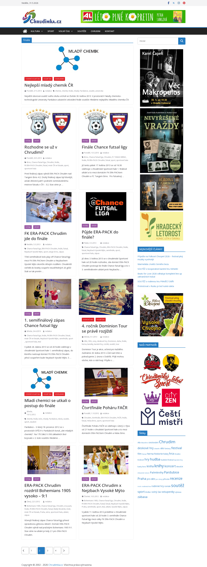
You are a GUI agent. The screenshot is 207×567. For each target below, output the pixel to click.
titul (39, 341)
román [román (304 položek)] (167, 486)
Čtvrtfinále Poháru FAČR (105, 407)
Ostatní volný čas (33, 79)
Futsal (28, 141)
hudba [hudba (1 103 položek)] (155, 459)
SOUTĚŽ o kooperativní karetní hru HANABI (158, 269)
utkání (65, 512)
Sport (51, 31)
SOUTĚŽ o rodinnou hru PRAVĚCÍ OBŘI (156, 281)
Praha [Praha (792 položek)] (142, 478)
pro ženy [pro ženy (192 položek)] (159, 479)
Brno (29, 162)
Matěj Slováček (60, 509)
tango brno (53, 252)
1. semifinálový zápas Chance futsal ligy (44, 322)
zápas (61, 252)
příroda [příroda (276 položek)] (166, 479)
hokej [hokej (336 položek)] (165, 453)
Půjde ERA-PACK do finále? (100, 234)
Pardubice (84, 91)
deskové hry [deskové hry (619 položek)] (146, 448)
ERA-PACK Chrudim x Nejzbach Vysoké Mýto (103, 488)
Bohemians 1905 (33, 506)
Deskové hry (88, 320)
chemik (65, 91)
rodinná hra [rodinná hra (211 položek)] (146, 486)
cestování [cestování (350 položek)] (153, 442)
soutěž (91, 91)
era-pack (67, 506)
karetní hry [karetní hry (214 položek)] (178, 460)
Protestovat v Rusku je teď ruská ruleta (156, 286)
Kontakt (109, 31)
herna (84, 344)
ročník (106, 344)
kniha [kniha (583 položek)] (150, 466)
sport (66, 165)
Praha (42, 512)
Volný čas (64, 31)
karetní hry (98, 344)
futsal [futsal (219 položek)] (144, 454)
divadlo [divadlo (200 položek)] (157, 448)
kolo (40, 419)
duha (119, 341)
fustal (102, 504)
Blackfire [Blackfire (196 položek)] (144, 443)
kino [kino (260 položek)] (144, 466)
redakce (48, 91)
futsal (45, 165)
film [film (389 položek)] (139, 453)
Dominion (112, 341)
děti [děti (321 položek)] (162, 448)
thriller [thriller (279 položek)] (148, 492)
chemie (58, 91)
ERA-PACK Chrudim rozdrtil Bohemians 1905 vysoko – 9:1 (47, 490)
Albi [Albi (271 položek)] (139, 442)
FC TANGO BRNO (119, 157)
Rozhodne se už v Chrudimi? (40, 149)
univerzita (99, 91)
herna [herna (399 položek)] (150, 453)
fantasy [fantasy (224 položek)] (168, 448)
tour (117, 344)
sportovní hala (30, 168)
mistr (68, 509)
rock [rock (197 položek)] (139, 486)
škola (60, 419)
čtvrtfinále (96, 417)
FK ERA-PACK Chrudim (33, 165)
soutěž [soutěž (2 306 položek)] (177, 485)
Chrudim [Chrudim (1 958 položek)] (167, 441)
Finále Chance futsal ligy (104, 147)
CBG (90, 341)
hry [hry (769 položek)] (146, 459)
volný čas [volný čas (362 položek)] (156, 491)
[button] (41, 31)
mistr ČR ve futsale (55, 165)
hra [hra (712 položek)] (171, 453)
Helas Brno (91, 420)
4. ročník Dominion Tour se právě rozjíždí (104, 328)
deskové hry (102, 341)
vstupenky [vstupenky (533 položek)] (168, 491)
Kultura (35, 31)
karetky (90, 344)
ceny (94, 341)
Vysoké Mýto (117, 507)
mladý (76, 91)
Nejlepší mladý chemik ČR (48, 85)
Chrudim (95, 31)
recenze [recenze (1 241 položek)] (176, 478)
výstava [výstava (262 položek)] (178, 492)
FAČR (119, 417)
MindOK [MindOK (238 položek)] (179, 466)
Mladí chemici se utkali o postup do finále (47, 403)
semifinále (110, 250)
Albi (85, 341)
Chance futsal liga (39, 162)
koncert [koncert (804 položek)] (170, 466)
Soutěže (81, 31)
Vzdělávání (59, 79)
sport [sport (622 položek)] (141, 492)
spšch (26, 422)
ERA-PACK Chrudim (49, 248)
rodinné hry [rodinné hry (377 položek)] (157, 486)
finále (71, 91)
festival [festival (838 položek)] (176, 448)
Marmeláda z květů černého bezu (153, 264)
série (48, 512)
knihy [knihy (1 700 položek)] (159, 465)
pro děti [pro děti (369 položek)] (151, 479)
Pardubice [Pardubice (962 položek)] (171, 472)
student (33, 422)
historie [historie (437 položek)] (158, 453)
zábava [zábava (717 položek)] (142, 497)
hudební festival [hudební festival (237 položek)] (167, 460)
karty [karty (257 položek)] (140, 466)
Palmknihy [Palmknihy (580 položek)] (156, 472)
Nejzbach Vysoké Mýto (33, 252)
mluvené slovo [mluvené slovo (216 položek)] (143, 473)
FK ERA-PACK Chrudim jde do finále (45, 236)
